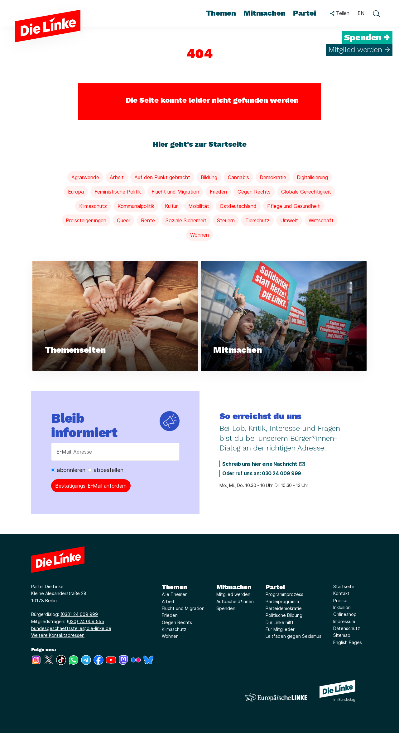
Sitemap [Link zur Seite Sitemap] (341, 635)
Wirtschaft (321, 220)
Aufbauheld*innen (235, 601)
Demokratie (273, 177)
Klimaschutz (93, 206)
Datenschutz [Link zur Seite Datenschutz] (346, 628)
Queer (123, 220)
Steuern (226, 220)
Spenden (225, 608)
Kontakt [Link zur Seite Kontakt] (341, 593)
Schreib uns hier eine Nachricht (259, 464)
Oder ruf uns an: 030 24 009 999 (261, 473)
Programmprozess (284, 594)
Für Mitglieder (280, 629)
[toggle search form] (376, 13)
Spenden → (367, 37)
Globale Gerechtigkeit (306, 192)
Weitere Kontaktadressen (57, 635)
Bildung (209, 177)
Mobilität (198, 206)
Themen (174, 587)
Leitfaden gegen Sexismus (293, 636)
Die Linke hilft (280, 622)
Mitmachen (233, 587)
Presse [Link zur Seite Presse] (340, 600)
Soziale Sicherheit (186, 220)
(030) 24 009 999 (79, 614)
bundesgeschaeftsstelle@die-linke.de (71, 628)
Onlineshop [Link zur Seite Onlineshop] (345, 614)
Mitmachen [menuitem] (264, 13)
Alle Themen (175, 594)
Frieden (218, 192)
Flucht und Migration (175, 192)
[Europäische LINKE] (276, 697)
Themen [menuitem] (221, 13)
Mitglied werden (233, 594)
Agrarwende (85, 177)
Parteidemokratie (284, 608)
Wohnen (199, 235)
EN (361, 13)
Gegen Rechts (254, 192)
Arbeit (117, 177)
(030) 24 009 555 (85, 621)
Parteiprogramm (282, 601)
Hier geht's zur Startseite (200, 144)
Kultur (171, 206)
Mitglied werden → (359, 49)
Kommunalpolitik (136, 206)
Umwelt (289, 220)
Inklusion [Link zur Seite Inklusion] (342, 607)
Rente (148, 220)
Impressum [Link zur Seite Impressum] (344, 621)
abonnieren (68, 470)
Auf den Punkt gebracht (162, 177)
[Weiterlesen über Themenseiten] (115, 316)
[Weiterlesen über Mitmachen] (284, 316)
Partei (275, 587)
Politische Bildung (284, 615)
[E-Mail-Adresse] (115, 452)
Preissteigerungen (86, 220)
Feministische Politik (117, 192)
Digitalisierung (312, 177)
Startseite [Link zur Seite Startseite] (343, 586)
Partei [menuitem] (304, 13)
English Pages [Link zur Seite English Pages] (347, 642)
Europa (76, 192)
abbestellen (105, 470)
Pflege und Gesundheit (293, 206)
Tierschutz (257, 220)
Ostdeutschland (238, 206)
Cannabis (238, 177)
